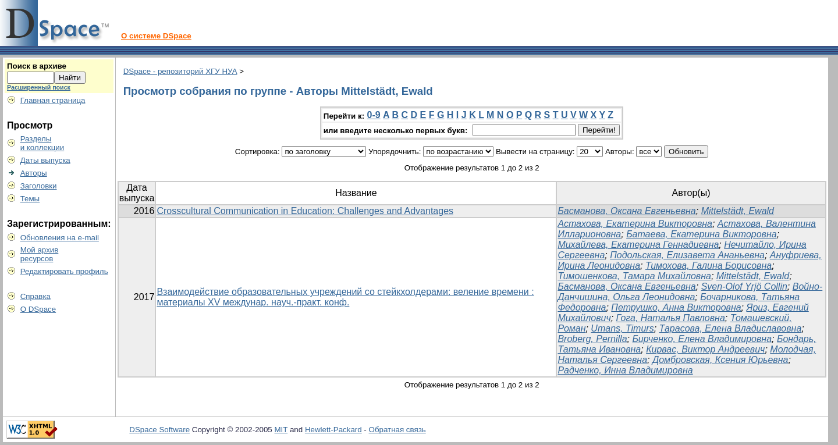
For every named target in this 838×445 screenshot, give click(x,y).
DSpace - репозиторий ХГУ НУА (180, 71)
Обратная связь (397, 429)
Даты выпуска (45, 160)
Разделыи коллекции (42, 143)
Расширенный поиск (38, 87)
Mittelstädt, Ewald (737, 211)
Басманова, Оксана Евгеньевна (626, 211)
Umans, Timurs (622, 328)
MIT (281, 429)
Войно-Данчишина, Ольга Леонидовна (690, 292)
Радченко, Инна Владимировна (625, 370)
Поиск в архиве (36, 66)
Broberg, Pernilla (592, 339)
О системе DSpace (156, 35)
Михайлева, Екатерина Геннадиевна (638, 245)
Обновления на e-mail (59, 237)
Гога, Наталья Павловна (670, 318)
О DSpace (38, 309)
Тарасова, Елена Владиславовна (730, 328)
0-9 (374, 115)
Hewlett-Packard (333, 429)
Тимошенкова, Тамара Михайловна (634, 276)
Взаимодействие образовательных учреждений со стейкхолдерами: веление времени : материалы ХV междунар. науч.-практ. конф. (345, 297)
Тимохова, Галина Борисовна (708, 265)
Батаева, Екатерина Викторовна (701, 234)
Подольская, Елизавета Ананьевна (687, 255)
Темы (30, 198)
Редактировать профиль (64, 271)
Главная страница (53, 100)
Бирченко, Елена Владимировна (702, 339)
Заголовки (38, 185)
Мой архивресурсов (39, 254)
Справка (35, 296)
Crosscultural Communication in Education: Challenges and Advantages (305, 211)
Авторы (33, 173)
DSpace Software (159, 429)
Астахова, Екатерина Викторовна (635, 224)
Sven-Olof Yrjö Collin (744, 286)
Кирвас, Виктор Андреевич (705, 349)
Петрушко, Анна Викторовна (676, 307)
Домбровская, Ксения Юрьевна (720, 360)
